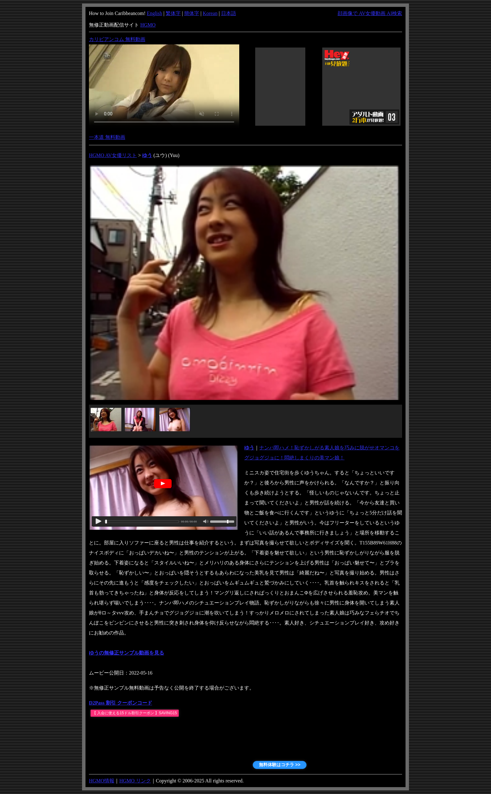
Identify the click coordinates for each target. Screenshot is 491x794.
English (154, 13)
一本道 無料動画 (107, 137)
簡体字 (191, 13)
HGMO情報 (101, 780)
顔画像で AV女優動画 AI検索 (370, 13)
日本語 (228, 13)
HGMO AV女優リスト (113, 155)
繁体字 (173, 13)
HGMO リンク (135, 780)
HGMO (148, 25)
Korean (210, 13)
